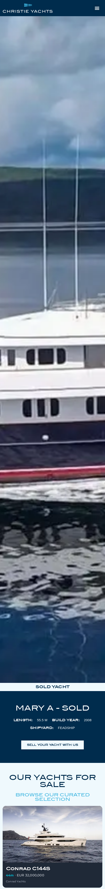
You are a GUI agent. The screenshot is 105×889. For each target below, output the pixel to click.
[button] (97, 8)
